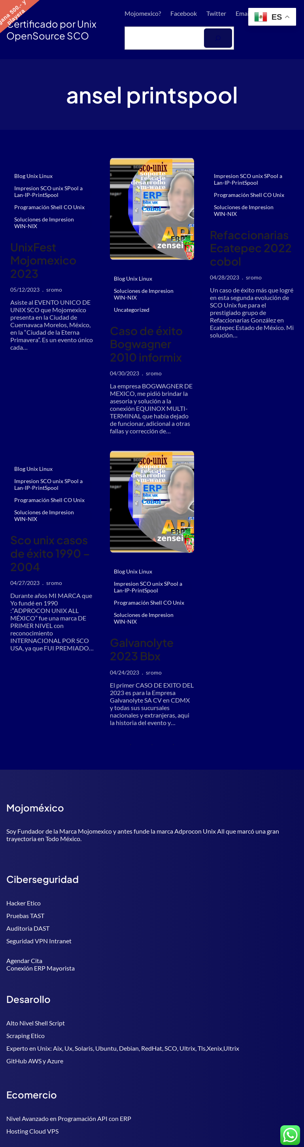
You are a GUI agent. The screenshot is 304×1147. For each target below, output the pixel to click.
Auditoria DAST (27, 928)
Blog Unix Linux (33, 175)
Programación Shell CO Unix (49, 207)
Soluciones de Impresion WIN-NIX (44, 222)
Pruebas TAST (25, 915)
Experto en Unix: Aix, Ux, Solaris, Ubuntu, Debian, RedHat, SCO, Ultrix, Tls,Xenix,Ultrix (122, 1048)
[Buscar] (218, 38)
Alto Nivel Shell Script (35, 1023)
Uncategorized (131, 309)
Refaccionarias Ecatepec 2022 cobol (251, 248)
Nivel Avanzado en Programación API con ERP (68, 1118)
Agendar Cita (24, 960)
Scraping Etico (25, 1035)
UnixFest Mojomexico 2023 (43, 260)
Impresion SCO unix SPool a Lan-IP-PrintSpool (48, 191)
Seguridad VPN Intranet (39, 941)
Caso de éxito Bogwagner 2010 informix (146, 344)
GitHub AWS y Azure (34, 1061)
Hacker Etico (23, 903)
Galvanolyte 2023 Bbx (142, 649)
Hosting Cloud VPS (32, 1131)
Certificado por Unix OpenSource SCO (51, 29)
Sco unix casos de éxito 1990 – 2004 (50, 553)
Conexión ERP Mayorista (40, 968)
